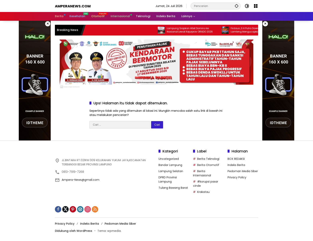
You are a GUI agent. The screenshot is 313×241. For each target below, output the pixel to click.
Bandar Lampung (170, 165)
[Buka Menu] (255, 6)
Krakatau (203, 192)
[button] (237, 6)
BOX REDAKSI (236, 159)
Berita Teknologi (208, 159)
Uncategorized (168, 159)
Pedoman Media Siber (243, 171)
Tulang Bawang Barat (173, 188)
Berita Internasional (202, 173)
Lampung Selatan (170, 171)
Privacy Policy (237, 177)
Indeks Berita (236, 165)
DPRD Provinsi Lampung (167, 179)
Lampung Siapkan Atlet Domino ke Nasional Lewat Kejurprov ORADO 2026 (194, 30)
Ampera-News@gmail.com (80, 180)
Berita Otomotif (208, 165)
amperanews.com (73, 6)
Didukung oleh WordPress (73, 231)
